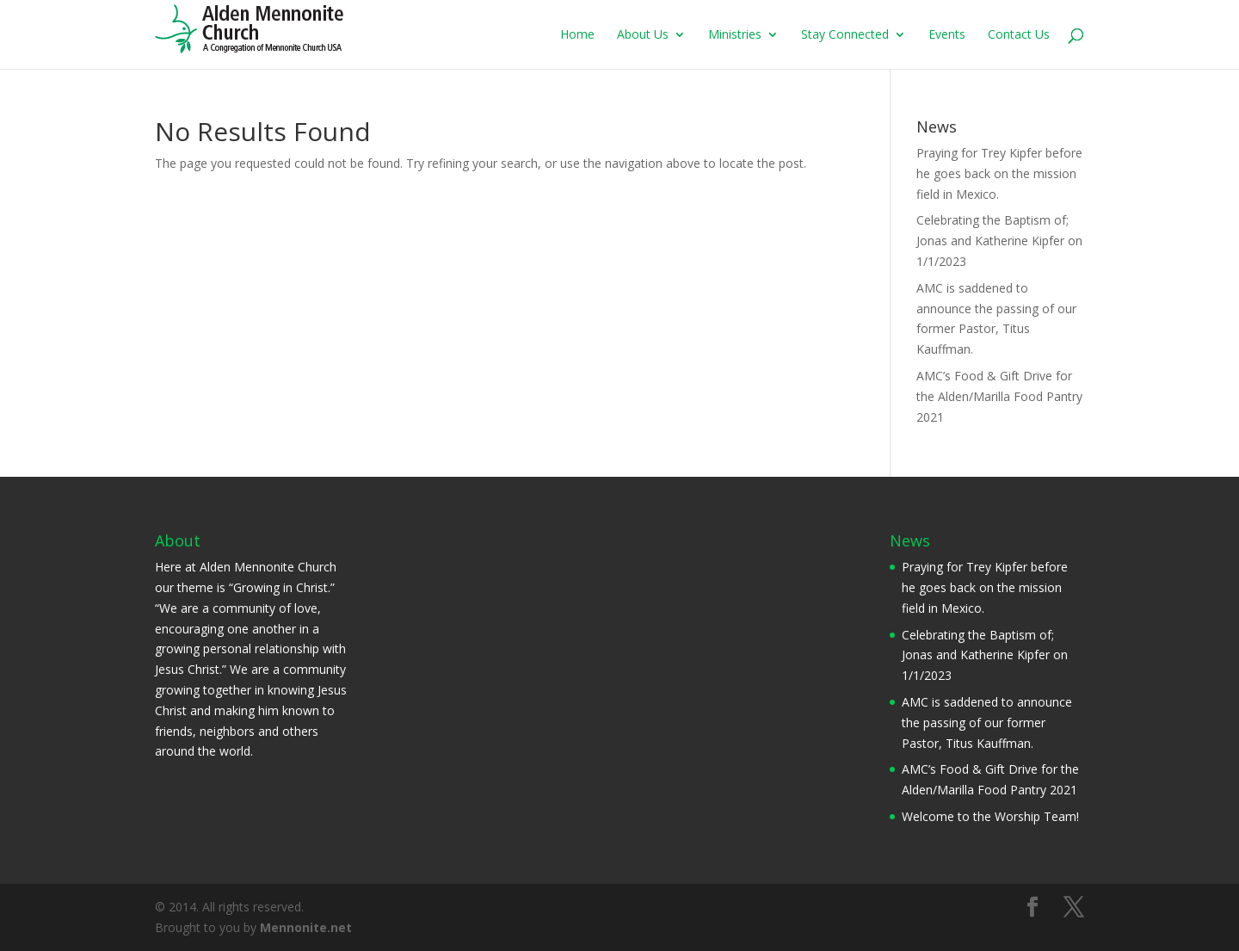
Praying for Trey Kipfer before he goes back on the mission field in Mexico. (999, 173)
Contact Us (1019, 35)
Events (946, 35)
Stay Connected (845, 35)
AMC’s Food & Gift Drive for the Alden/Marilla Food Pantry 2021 (999, 396)
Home (577, 35)
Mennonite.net (306, 927)
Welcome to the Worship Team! (990, 816)
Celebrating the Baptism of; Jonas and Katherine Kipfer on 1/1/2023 (999, 240)
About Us (643, 35)
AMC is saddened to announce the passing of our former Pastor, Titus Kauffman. (987, 722)
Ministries (734, 35)
